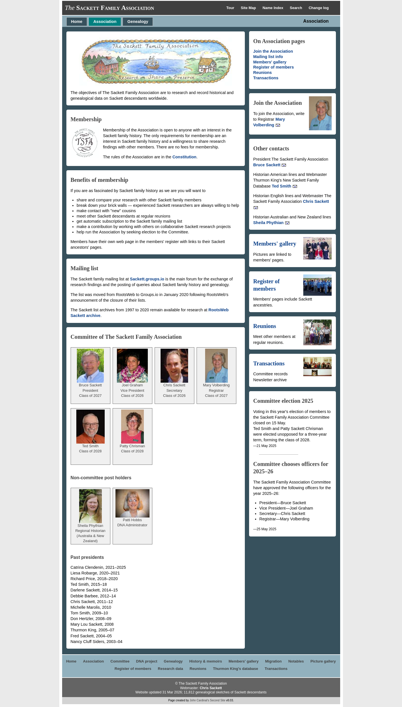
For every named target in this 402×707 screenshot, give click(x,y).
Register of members (273, 67)
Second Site (217, 700)
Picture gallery (323, 661)
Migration (273, 661)
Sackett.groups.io (147, 279)
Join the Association (273, 51)
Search (296, 8)
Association (105, 21)
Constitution (184, 157)
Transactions (266, 78)
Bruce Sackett (270, 165)
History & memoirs (205, 661)
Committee (119, 661)
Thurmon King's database (235, 668)
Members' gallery (270, 62)
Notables (296, 661)
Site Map (249, 8)
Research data (170, 668)
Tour (230, 8)
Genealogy (137, 21)
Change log (319, 8)
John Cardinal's (199, 700)
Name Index (273, 8)
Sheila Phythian (271, 222)
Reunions (262, 72)
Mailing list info (268, 56)
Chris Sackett (211, 688)
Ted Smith (284, 186)
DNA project (146, 661)
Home (76, 21)
